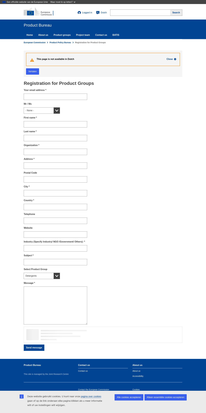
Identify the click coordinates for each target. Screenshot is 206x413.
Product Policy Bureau (60, 42)
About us (43, 35)
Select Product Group (35, 269)
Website (28, 228)
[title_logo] (41, 11)
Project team (83, 35)
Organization (31, 145)
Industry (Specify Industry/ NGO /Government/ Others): (54, 241)
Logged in (85, 12)
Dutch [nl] (101, 12)
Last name (30, 131)
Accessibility (137, 376)
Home (29, 35)
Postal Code (30, 173)
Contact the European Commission (93, 389)
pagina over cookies (91, 396)
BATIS (116, 35)
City (27, 186)
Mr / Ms (28, 104)
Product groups (62, 35)
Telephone (29, 214)
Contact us (101, 35)
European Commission (34, 42)
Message (29, 283)
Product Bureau (32, 365)
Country (29, 200)
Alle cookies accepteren (129, 397)
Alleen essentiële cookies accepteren (165, 397)
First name (30, 117)
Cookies (136, 389)
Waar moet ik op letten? (62, 2)
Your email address (35, 90)
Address (29, 159)
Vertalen (32, 71)
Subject (28, 255)
